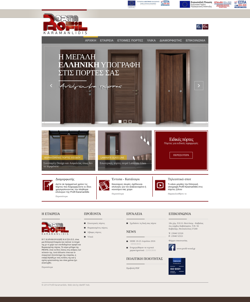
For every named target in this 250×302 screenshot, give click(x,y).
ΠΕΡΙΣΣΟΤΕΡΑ (181, 155)
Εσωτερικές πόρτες (96, 223)
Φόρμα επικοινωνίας (178, 240)
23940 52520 (177, 233)
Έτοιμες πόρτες (130, 40)
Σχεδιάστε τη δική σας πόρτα (143, 223)
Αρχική (90, 40)
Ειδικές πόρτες (181, 139)
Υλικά (151, 40)
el (199, 27)
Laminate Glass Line (112, 157)
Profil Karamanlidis (58, 284)
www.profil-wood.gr (186, 248)
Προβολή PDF (133, 268)
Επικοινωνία (195, 40)
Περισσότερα (62, 196)
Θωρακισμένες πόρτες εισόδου (62, 157)
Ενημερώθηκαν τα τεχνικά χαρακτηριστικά (142, 249)
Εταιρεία (107, 40)
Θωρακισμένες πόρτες (98, 227)
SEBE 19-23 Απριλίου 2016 (142, 241)
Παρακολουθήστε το (177, 193)
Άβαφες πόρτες (94, 232)
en (205, 27)
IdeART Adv (84, 284)
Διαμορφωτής (171, 40)
